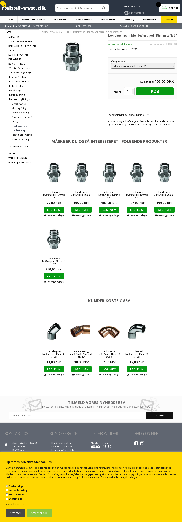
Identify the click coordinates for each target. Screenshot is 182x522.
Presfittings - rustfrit (22, 134)
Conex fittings (19, 103)
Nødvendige (16, 486)
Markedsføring (18, 490)
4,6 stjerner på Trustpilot (33, 26)
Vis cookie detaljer (15, 504)
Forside (45, 31)
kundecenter (133, 6)
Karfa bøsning (17, 94)
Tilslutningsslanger (19, 146)
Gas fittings (15, 90)
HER (63, 477)
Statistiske (15, 498)
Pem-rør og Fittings (19, 81)
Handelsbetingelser (61, 442)
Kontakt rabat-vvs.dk (61, 446)
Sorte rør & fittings (21, 139)
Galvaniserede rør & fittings (22, 119)
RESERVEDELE (149, 19)
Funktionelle (16, 494)
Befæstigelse (16, 85)
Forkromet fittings (21, 112)
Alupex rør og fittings (20, 72)
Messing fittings (19, 108)
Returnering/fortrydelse (63, 450)
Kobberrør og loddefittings (19, 128)
